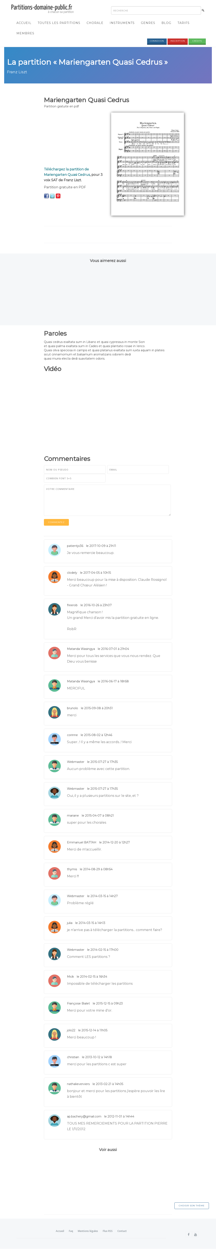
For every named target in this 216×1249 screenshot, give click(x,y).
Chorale (95, 23)
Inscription (177, 41)
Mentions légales (88, 1231)
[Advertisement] (74, 139)
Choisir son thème (192, 1205)
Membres (25, 33)
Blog (166, 23)
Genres (148, 23)
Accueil (23, 23)
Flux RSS (108, 1231)
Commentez (56, 522)
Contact (122, 1231)
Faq (71, 1231)
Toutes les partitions (59, 23)
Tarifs (184, 23)
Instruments (122, 23)
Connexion (157, 41)
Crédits (197, 41)
